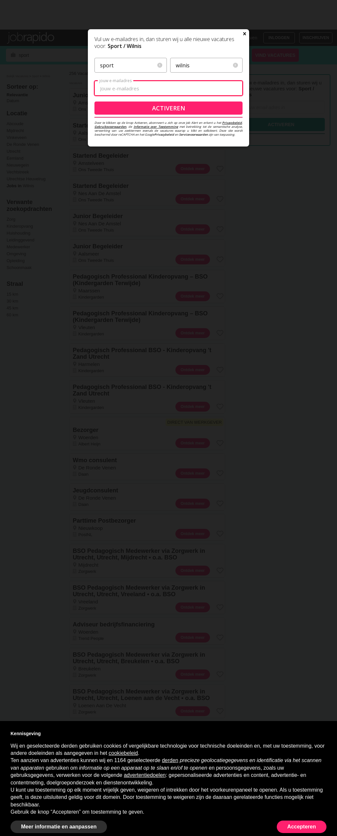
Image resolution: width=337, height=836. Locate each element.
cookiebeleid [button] (123, 753)
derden (170, 760)
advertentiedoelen (145, 775)
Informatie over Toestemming (156, 173)
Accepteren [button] (301, 826)
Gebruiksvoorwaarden (110, 173)
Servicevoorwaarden (193, 181)
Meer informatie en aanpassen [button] (58, 826)
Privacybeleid (232, 169)
